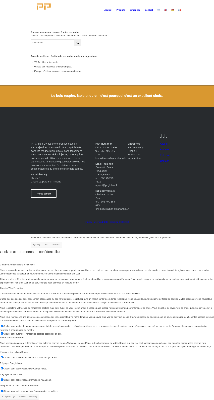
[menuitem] (108, 10)
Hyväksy (36, 244)
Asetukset (56, 244)
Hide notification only (28, 396)
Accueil (164, 143)
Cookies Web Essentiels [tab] (11, 288)
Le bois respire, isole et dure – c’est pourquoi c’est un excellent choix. (107, 95)
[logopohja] (61, 10)
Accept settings (8, 396)
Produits (164, 149)
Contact (164, 160)
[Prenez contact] (44, 193)
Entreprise (165, 155)
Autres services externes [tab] (12, 337)
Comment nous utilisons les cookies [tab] (17, 264)
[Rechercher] (56, 42)
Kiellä (45, 244)
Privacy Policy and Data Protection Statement (107, 222)
